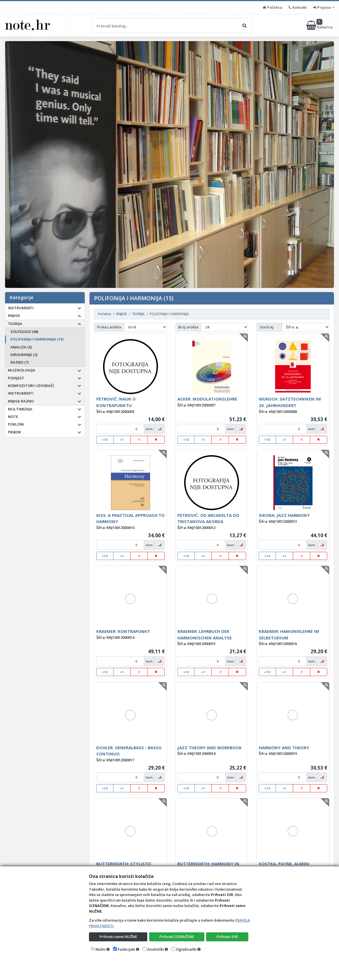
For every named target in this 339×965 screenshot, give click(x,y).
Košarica (319, 25)
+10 (105, 439)
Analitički (155, 949)
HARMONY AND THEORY (284, 747)
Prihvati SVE (227, 936)
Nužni (100, 949)
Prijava (322, 7)
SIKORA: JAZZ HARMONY (284, 515)
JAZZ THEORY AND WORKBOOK (209, 747)
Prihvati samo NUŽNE (118, 936)
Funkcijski (126, 949)
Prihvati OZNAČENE (176, 936)
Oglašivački (186, 949)
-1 (138, 439)
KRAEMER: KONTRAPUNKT (123, 631)
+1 (122, 439)
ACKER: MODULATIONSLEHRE (207, 399)
